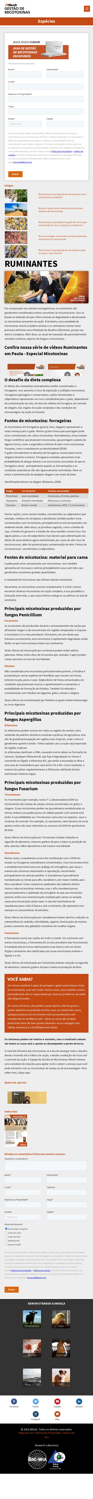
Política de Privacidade (48, 1458)
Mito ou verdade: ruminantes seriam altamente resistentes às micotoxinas (62, 238)
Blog (57, 1444)
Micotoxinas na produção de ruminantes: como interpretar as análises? (62, 196)
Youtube (57, 1432)
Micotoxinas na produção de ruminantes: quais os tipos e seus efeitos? (62, 252)
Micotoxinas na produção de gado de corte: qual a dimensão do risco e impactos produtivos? (62, 224)
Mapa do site (26, 1458)
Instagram (35, 1444)
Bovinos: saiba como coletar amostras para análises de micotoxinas (60, 210)
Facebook (14, 1432)
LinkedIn (79, 1432)
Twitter (35, 1432)
